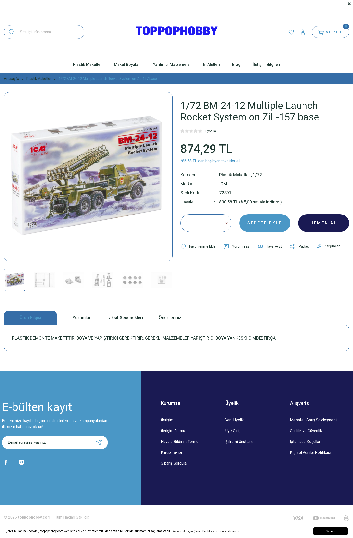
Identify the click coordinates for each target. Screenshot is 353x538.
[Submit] (99, 442)
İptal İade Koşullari (305, 441)
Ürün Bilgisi (30, 317)
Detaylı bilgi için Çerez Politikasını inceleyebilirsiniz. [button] (206, 531)
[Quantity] (205, 223)
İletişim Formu (173, 431)
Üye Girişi (233, 431)
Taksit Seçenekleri (124, 317)
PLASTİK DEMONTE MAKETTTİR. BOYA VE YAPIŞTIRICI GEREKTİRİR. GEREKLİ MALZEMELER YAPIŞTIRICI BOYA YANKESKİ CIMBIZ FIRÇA (144, 338)
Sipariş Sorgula (174, 463)
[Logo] (177, 32)
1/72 (257, 174)
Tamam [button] (330, 531)
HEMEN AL (323, 223)
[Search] (44, 32)
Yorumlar (82, 317)
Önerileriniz (170, 317)
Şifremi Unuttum (239, 441)
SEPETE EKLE (264, 223)
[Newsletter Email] (55, 442)
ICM (223, 183)
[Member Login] (303, 32)
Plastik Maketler (234, 174)
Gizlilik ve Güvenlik (306, 431)
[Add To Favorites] (197, 247)
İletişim (167, 420)
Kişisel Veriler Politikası (310, 452)
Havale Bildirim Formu (179, 441)
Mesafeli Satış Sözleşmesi (313, 420)
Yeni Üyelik (234, 420)
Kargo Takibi (171, 452)
